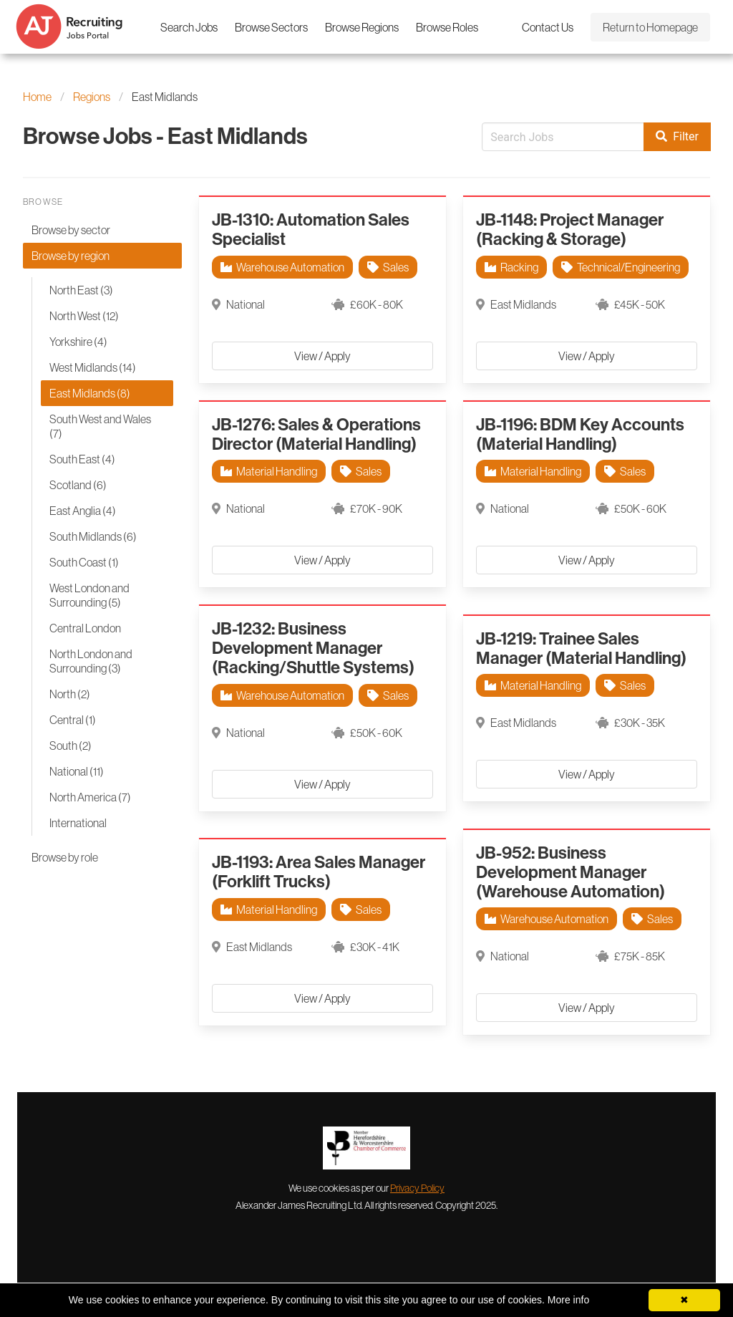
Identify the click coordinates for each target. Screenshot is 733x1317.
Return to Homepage (650, 27)
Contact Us (547, 27)
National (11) (76, 771)
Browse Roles (447, 27)
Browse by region (70, 256)
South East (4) (82, 459)
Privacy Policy (417, 1188)
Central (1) (72, 720)
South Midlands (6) (93, 536)
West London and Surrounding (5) (89, 595)
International (78, 823)
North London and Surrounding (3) (90, 661)
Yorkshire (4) (78, 341)
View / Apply (322, 356)
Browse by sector (70, 230)
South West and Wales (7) (100, 426)
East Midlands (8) (89, 393)
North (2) (69, 694)
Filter (677, 136)
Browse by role (64, 857)
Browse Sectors (271, 27)
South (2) (70, 745)
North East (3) (81, 290)
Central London (85, 628)
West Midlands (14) (92, 367)
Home (37, 97)
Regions (91, 97)
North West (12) (84, 316)
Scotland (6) (78, 485)
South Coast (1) (84, 562)
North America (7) (90, 797)
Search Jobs (189, 27)
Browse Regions (362, 27)
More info (568, 1300)
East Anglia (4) (82, 510)
